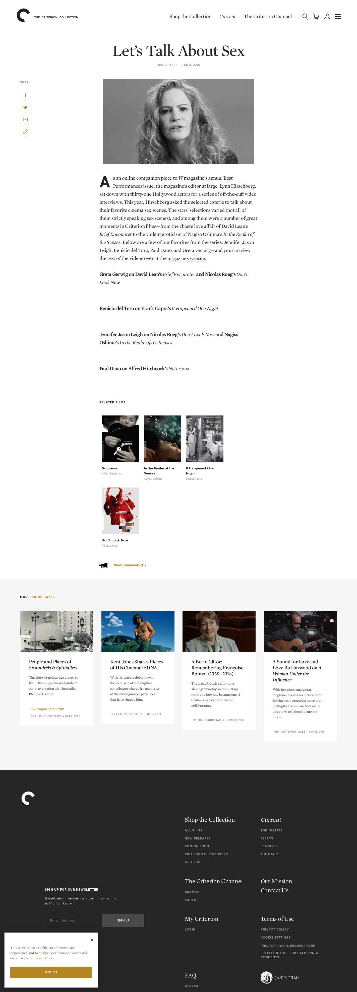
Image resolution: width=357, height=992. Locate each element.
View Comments (130, 485)
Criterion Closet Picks (206, 774)
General (193, 906)
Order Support (199, 914)
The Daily (269, 774)
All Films (193, 750)
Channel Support (201, 930)
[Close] (91, 940)
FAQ (190, 895)
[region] (51, 960)
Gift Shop (194, 782)
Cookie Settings (276, 858)
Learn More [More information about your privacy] (43, 958)
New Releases (198, 758)
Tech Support (197, 922)
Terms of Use (277, 839)
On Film (35, 636)
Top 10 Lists (271, 750)
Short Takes (167, 65)
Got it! (51, 972)
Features (269, 766)
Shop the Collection (187, 16)
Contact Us (274, 810)
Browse (192, 812)
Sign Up (192, 820)
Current (224, 16)
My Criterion (201, 839)
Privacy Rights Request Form (288, 866)
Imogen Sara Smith (49, 629)
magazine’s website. (188, 258)
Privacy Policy (275, 850)
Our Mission (276, 801)
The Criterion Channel (265, 16)
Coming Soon (197, 766)
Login (190, 850)
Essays (267, 758)
